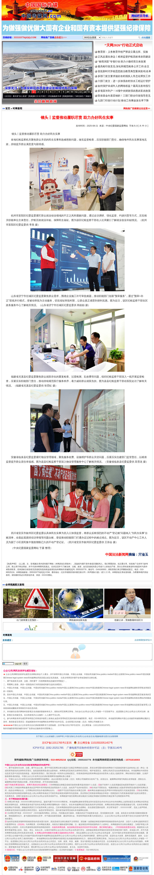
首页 (7, 108)
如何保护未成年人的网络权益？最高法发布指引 (124, 86)
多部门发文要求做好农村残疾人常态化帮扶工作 (124, 76)
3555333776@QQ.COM (25, 37)
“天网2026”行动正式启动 (124, 45)
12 (76, 92)
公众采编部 (50, 736)
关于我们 (40, 736)
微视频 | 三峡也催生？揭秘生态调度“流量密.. (87, 96)
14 (85, 92)
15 (89, 92)
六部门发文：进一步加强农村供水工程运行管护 (124, 81)
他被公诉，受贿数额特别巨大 (129, 621)
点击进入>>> (60, 37)
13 (80, 92)
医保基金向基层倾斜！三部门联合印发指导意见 (124, 95)
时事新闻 (17, 108)
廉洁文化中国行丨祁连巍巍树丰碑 (49, 96)
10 (68, 92)
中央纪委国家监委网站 (117, 125)
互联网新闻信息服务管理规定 (51, 681)
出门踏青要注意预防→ (28, 621)
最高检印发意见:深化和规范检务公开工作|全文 (123, 66)
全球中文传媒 (27, 9)
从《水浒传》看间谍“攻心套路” (16, 96)
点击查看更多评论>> (143, 640)
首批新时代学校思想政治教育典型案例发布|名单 (124, 71)
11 (72, 92)
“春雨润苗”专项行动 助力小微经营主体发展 (122, 61)
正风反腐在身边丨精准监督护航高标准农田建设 (124, 56)
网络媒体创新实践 (78, 621)
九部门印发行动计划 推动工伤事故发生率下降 (123, 100)
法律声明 (60, 736)
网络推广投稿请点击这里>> (136, 108)
